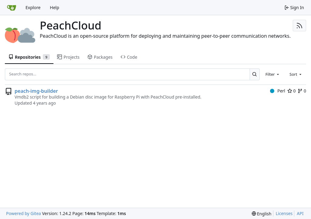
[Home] (11, 7)
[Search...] (255, 74)
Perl (277, 91)
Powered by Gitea (23, 213)
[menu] (262, 214)
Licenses (284, 213)
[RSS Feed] (299, 25)
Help (54, 7)
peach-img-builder (36, 91)
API (300, 213)
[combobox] (273, 74)
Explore (33, 7)
